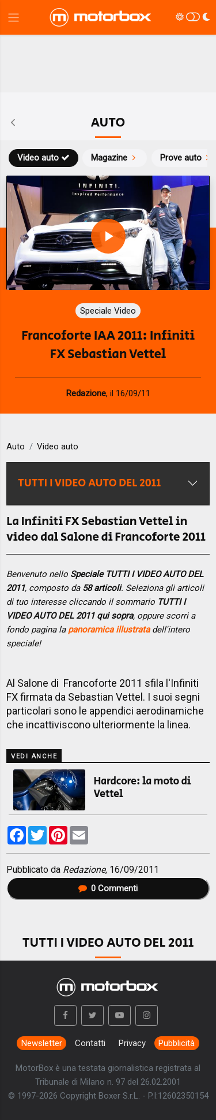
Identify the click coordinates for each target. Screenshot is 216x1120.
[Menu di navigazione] (13, 17)
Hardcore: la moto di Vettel (142, 788)
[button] (65, 1015)
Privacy (132, 1043)
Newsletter (41, 1043)
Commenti (108, 888)
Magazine (114, 157)
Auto (15, 446)
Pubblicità (176, 1043)
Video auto (43, 157)
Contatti (90, 1043)
